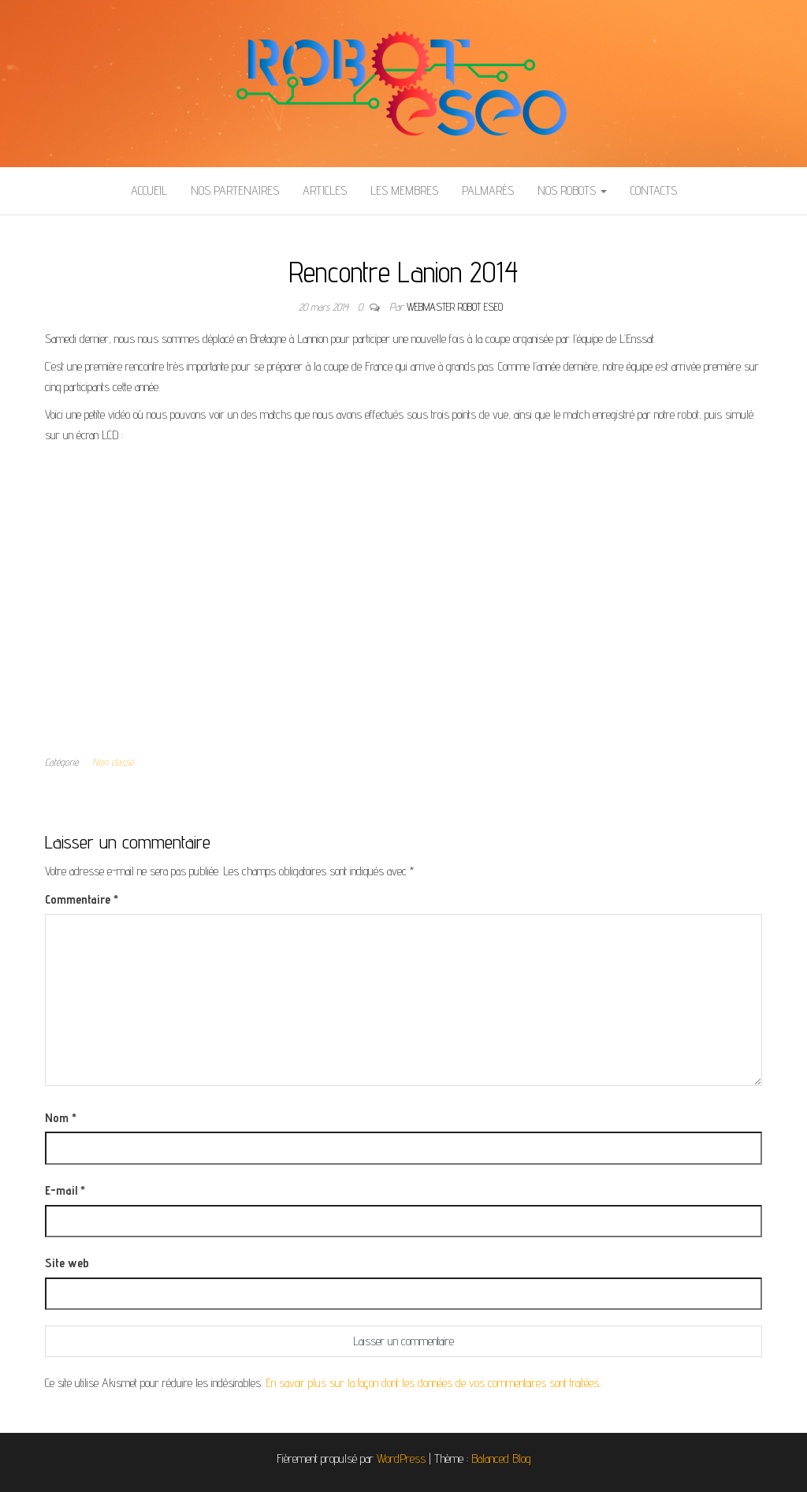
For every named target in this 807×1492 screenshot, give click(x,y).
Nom (60, 1117)
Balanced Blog (501, 1458)
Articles (325, 190)
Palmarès (488, 190)
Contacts (653, 190)
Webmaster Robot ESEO (455, 306)
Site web (67, 1262)
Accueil (149, 190)
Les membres (404, 190)
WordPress (401, 1458)
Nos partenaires (235, 190)
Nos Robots (572, 190)
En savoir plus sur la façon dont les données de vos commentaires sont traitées (432, 1382)
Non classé (112, 761)
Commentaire (81, 899)
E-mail (65, 1190)
